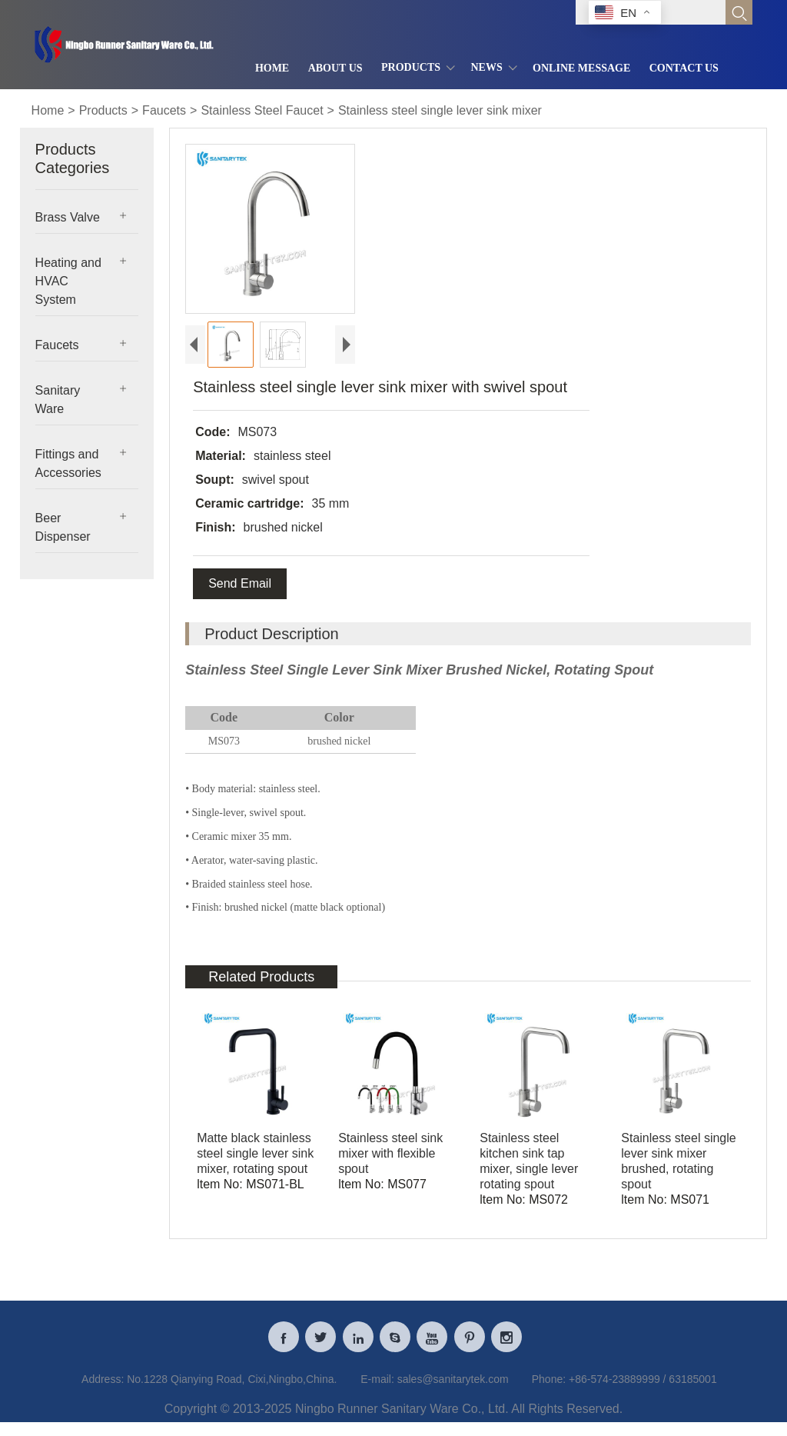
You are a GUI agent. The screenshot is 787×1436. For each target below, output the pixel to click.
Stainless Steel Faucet (262, 110)
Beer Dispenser (63, 527)
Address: (102, 1385)
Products (103, 110)
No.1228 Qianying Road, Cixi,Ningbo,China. (232, 1385)
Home (48, 110)
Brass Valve (67, 217)
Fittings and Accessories (68, 463)
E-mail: (377, 1385)
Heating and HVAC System (68, 281)
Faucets (164, 110)
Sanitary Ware (58, 399)
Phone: (549, 1385)
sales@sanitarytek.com (453, 1385)
